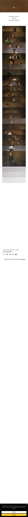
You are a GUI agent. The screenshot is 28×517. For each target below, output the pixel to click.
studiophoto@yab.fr (7, 502)
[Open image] (14, 34)
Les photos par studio (14, 16)
